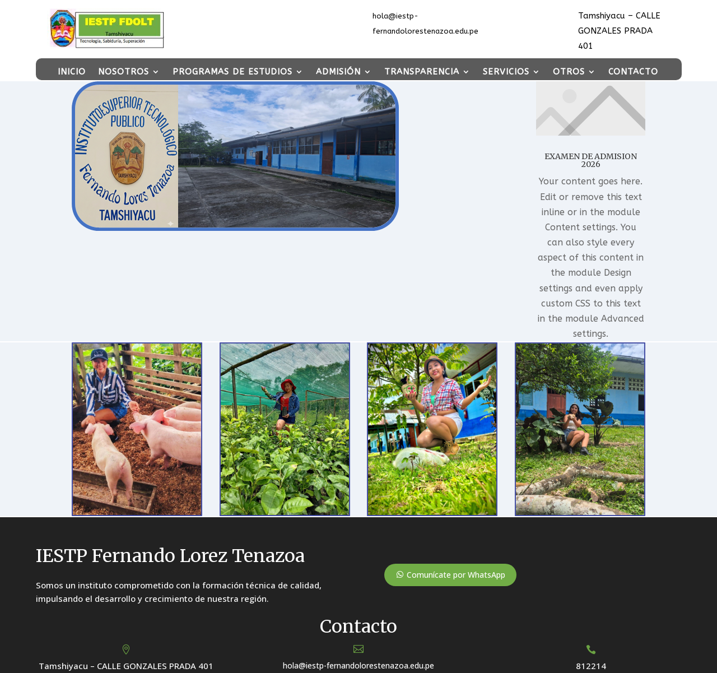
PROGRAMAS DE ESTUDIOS (232, 72)
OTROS (569, 72)
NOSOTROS (123, 72)
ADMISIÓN (338, 72)
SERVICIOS (506, 72)
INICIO (72, 72)
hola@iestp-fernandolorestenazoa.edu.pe (358, 665)
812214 (591, 665)
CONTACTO (633, 72)
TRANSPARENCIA (421, 72)
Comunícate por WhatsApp (456, 574)
